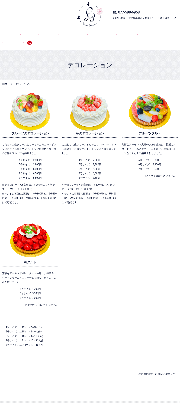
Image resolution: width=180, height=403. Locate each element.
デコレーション (68, 33)
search (166, 33)
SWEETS (47, 33)
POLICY (132, 33)
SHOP (31, 33)
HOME (17, 33)
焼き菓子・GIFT (94, 33)
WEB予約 (115, 33)
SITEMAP (149, 33)
